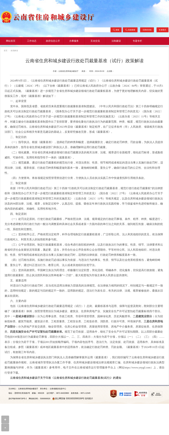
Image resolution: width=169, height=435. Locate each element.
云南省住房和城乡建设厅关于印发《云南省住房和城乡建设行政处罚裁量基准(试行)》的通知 (65, 377)
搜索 (116, 30)
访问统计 (89, 398)
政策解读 (14, 51)
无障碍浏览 (147, 30)
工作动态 (31, 41)
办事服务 (74, 41)
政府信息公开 (53, 41)
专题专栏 (137, 41)
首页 (5, 51)
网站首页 (10, 41)
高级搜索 (130, 30)
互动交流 (95, 41)
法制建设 (116, 41)
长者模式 (162, 30)
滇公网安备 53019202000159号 (69, 398)
